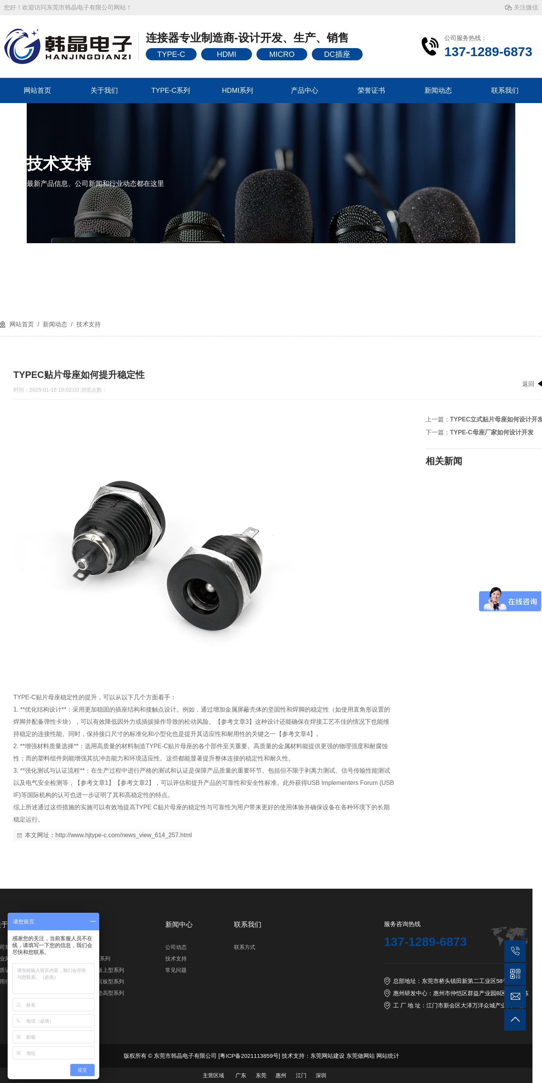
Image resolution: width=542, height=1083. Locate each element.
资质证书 (266, 970)
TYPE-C (171, 54)
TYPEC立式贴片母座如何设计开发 (235, 419)
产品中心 (304, 90)
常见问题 (437, 970)
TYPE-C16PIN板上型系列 (355, 970)
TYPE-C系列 (170, 90)
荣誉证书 (371, 90)
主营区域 (475, 1075)
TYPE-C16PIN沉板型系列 (355, 981)
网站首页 (37, 90)
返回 (266, 384)
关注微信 (526, 7)
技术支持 (87, 324)
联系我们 (505, 90)
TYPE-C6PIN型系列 (348, 958)
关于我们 (104, 90)
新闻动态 (438, 90)
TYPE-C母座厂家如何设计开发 (230, 432)
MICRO (282, 54)
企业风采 (266, 958)
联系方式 (506, 947)
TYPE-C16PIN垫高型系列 (355, 993)
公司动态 (437, 947)
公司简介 (266, 947)
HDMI (226, 54)
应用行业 (266, 981)
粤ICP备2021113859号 (511, 1055)
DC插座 (337, 54)
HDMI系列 (237, 90)
